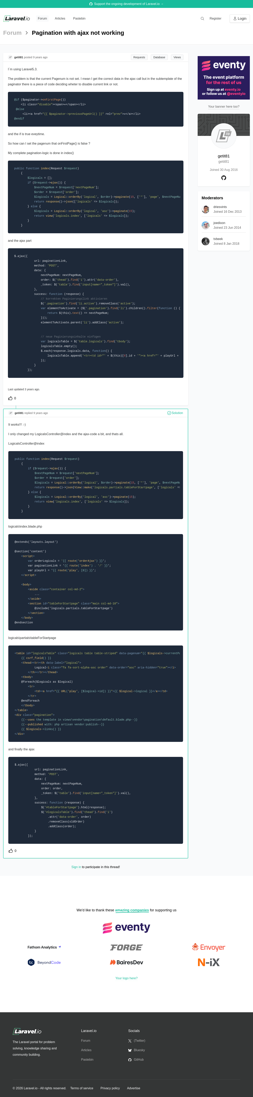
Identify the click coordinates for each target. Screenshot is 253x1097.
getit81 (224, 159)
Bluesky (136, 1050)
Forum (42, 18)
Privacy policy (110, 1088)
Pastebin (79, 18)
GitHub (136, 1059)
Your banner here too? (224, 106)
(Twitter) (136, 1040)
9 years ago (40, 413)
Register (215, 18)
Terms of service (82, 1088)
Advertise (133, 1088)
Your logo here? (126, 978)
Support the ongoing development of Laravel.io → (126, 4)
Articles (60, 18)
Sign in (76, 867)
